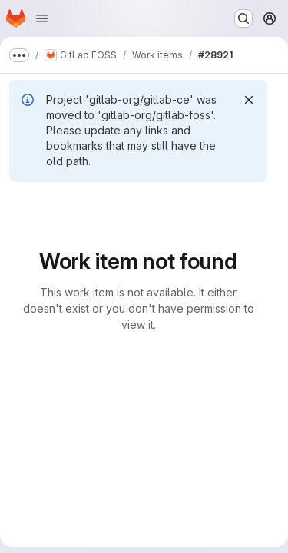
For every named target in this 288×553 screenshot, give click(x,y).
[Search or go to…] (243, 18)
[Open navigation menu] (42, 18)
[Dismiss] (249, 100)
